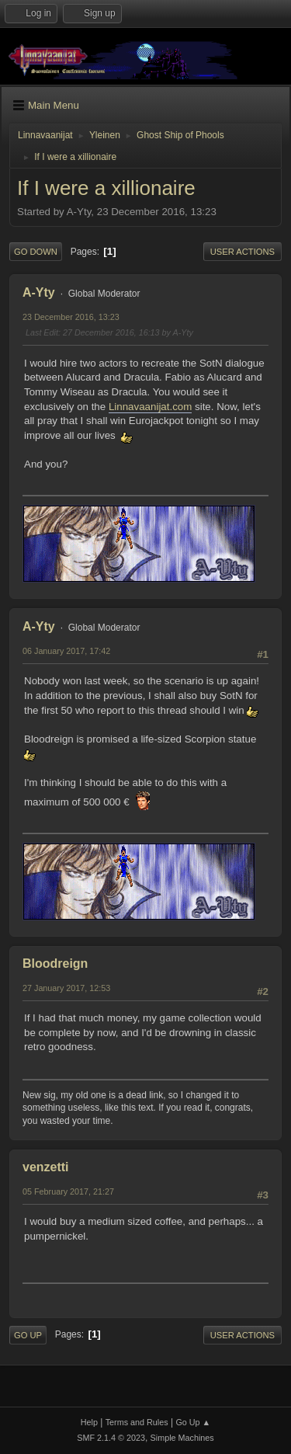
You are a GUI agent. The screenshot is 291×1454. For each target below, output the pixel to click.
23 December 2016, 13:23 (71, 317)
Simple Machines (182, 1437)
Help (89, 1422)
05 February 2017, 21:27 (68, 1191)
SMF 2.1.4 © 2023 (111, 1437)
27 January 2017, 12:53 (66, 988)
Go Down (35, 251)
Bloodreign (55, 963)
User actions (242, 251)
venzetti (46, 1167)
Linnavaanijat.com (150, 406)
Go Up (28, 1335)
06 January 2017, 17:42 (66, 651)
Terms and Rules (137, 1422)
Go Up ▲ (192, 1422)
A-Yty (39, 292)
